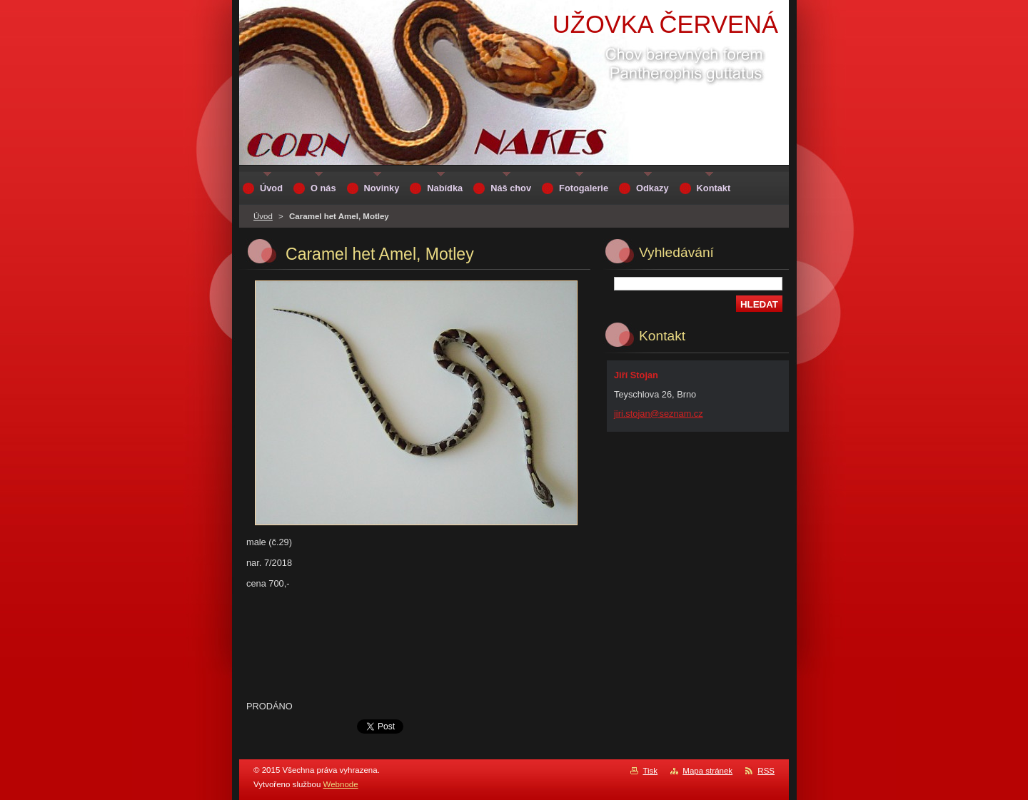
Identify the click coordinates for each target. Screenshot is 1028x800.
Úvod (263, 216)
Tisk (649, 770)
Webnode (340, 784)
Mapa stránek (707, 770)
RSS (766, 770)
